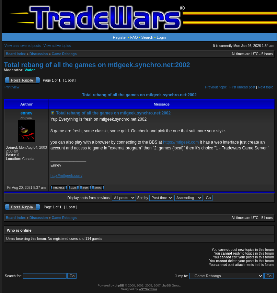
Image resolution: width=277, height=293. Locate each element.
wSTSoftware (148, 289)
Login (161, 37)
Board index (16, 54)
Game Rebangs (64, 54)
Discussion (39, 54)
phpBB (119, 285)
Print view (11, 87)
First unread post (242, 87)
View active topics (57, 46)
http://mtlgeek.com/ (66, 175)
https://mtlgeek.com (181, 142)
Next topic (265, 87)
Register (120, 37)
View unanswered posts (22, 46)
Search (147, 37)
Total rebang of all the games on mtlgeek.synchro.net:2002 (97, 65)
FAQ (134, 37)
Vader (30, 70)
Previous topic (216, 87)
